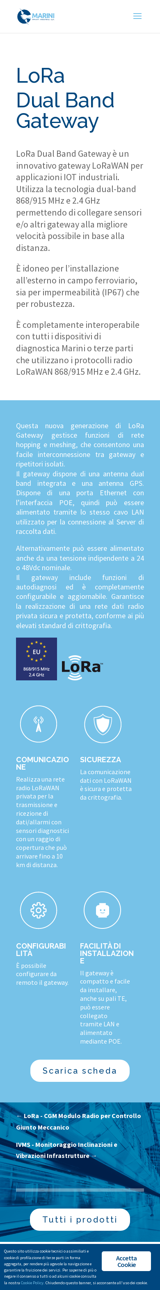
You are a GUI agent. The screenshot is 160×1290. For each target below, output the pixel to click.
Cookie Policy (32, 1282)
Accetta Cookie (126, 1261)
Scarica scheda (80, 1071)
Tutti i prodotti (80, 1220)
